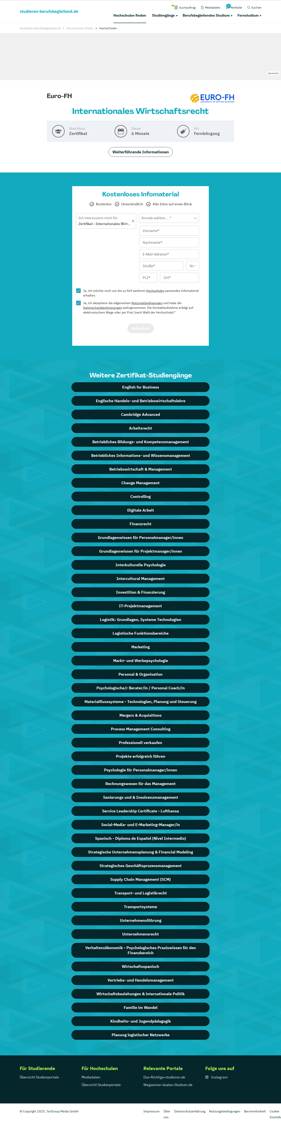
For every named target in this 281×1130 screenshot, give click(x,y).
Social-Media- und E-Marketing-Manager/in (140, 824)
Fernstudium (248, 15)
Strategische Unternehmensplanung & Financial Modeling (140, 852)
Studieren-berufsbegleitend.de (40, 28)
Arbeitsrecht (140, 428)
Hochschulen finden (129, 15)
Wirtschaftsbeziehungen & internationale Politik (140, 993)
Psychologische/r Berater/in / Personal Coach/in (140, 688)
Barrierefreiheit (255, 1111)
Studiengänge (163, 15)
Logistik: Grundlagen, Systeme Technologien (140, 619)
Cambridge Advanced (140, 414)
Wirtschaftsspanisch (140, 966)
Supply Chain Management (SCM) (140, 879)
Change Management (140, 482)
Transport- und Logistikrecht (140, 893)
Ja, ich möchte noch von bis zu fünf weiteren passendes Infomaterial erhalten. (141, 293)
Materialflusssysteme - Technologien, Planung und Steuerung (140, 701)
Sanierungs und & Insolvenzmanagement (140, 797)
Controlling (140, 496)
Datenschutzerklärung (189, 1111)
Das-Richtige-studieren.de (164, 1077)
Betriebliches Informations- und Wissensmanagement (140, 455)
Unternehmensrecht (140, 934)
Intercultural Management (140, 578)
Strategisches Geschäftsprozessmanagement (141, 865)
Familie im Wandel (140, 1007)
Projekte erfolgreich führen (140, 756)
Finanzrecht (140, 523)
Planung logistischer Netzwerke (141, 1034)
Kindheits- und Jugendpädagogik (140, 1021)
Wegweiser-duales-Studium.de (167, 1085)
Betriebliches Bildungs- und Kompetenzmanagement (140, 441)
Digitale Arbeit (140, 510)
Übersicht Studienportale (39, 1077)
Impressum (151, 1111)
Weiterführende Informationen (140, 152)
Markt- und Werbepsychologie (140, 660)
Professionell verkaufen (140, 742)
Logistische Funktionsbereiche (141, 633)
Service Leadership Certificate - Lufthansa (140, 811)
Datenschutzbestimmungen (102, 308)
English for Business (140, 387)
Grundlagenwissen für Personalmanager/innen (140, 537)
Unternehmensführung (140, 920)
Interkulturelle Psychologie (141, 564)
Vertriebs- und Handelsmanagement (141, 980)
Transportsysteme (140, 906)
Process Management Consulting (140, 729)
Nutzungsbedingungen (147, 303)
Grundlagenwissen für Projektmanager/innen (140, 551)
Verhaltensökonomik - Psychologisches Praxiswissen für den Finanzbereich (140, 950)
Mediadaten (91, 1077)
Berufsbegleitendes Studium (206, 15)
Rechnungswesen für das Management (140, 783)
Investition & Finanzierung (140, 592)
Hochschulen (155, 291)
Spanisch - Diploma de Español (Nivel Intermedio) (140, 838)
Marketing (140, 646)
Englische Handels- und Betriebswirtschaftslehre (140, 400)
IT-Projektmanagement (140, 605)
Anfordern (140, 328)
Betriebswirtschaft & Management (140, 469)
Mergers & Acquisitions (140, 715)
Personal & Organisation (140, 674)
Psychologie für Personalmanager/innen (140, 770)
